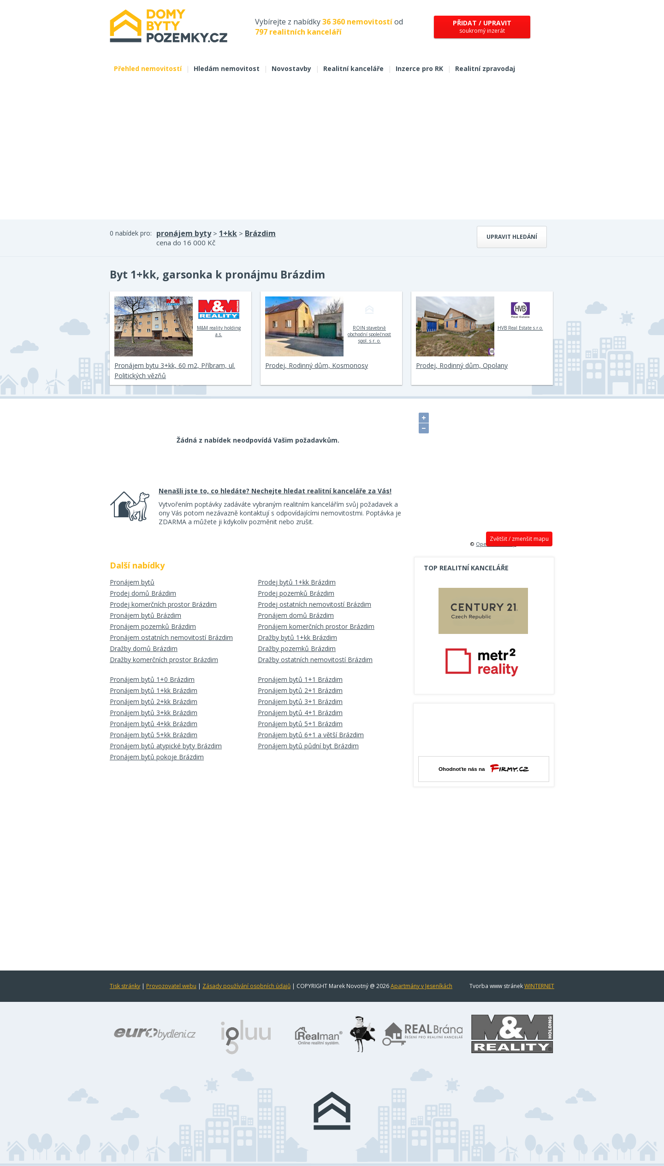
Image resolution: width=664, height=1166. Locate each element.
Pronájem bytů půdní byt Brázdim (308, 745)
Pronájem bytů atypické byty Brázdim (166, 745)
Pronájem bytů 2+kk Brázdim (153, 701)
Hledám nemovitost (227, 68)
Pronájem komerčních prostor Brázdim (316, 626)
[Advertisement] (332, 150)
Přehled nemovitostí (148, 68)
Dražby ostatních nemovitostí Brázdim (315, 659)
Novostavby (291, 68)
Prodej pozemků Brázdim (296, 593)
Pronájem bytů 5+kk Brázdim (153, 734)
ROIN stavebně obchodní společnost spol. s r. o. (369, 320)
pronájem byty (183, 233)
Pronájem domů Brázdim (296, 615)
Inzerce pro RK (419, 68)
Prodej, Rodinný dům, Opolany (462, 365)
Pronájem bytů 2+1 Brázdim (300, 690)
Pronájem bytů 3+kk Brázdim (153, 712)
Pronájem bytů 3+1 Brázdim (300, 701)
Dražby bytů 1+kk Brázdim (297, 637)
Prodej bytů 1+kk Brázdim (297, 582)
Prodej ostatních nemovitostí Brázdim (314, 604)
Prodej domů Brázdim (143, 593)
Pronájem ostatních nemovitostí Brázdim (171, 637)
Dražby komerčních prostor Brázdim (164, 659)
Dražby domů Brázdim (144, 648)
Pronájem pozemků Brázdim (153, 626)
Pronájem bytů (132, 582)
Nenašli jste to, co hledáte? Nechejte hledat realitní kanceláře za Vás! (275, 490)
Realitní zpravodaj (485, 68)
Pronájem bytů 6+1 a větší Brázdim (311, 734)
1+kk (228, 233)
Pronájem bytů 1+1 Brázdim (300, 679)
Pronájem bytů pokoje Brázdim (157, 756)
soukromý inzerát (482, 26)
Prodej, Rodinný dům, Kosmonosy (316, 365)
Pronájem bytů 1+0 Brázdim (152, 679)
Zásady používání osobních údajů (246, 986)
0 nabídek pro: (131, 233)
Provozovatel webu (171, 986)
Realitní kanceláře (353, 68)
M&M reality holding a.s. (219, 316)
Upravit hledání (511, 237)
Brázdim (260, 233)
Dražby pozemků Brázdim (297, 648)
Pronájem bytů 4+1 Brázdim (300, 712)
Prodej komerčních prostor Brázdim (163, 604)
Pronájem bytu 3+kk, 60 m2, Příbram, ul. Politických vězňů (174, 370)
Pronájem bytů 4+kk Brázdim (153, 723)
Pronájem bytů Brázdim (145, 615)
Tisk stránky (125, 986)
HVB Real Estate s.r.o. (520, 313)
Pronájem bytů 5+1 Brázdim (300, 723)
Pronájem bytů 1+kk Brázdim (153, 690)
